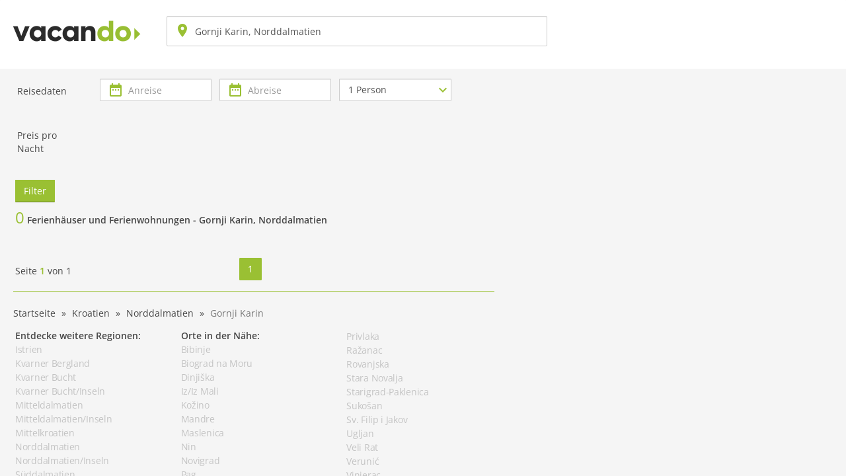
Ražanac (364, 350)
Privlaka (362, 336)
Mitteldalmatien (49, 405)
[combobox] (357, 31)
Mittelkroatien (45, 432)
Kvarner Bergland (52, 363)
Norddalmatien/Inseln (62, 460)
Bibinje (196, 349)
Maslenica (202, 432)
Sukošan (364, 405)
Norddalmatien (47, 446)
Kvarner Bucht (45, 377)
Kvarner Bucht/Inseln (60, 391)
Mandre (198, 419)
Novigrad (200, 460)
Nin (188, 446)
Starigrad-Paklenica (387, 391)
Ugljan (359, 433)
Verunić (362, 461)
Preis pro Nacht (37, 142)
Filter (35, 190)
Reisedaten (42, 91)
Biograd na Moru (217, 363)
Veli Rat (362, 447)
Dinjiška (198, 377)
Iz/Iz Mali (200, 391)
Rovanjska (367, 364)
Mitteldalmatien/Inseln (63, 419)
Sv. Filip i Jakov (376, 419)
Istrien (28, 349)
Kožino (195, 405)
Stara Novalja (374, 378)
